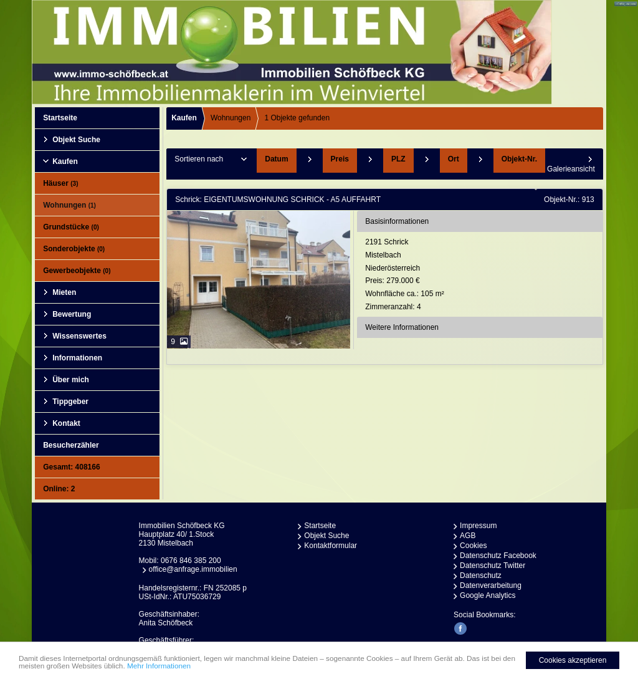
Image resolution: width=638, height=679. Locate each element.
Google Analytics (487, 595)
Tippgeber (70, 401)
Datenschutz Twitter (492, 565)
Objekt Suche (76, 139)
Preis (340, 159)
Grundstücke (71, 227)
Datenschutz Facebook (498, 555)
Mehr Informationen (176, 669)
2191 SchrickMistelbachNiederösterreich (482, 276)
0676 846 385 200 (191, 560)
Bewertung (71, 314)
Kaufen (65, 161)
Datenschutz (481, 575)
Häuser (60, 183)
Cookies (473, 545)
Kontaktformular (330, 545)
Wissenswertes (79, 336)
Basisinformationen (397, 221)
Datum (276, 159)
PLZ (398, 159)
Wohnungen (69, 205)
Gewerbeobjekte (76, 270)
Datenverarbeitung (490, 585)
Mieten (64, 292)
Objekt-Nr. (519, 159)
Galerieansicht (571, 169)
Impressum (478, 525)
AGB (467, 535)
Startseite (60, 117)
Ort (453, 159)
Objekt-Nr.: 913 (569, 199)
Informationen (77, 358)
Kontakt (66, 423)
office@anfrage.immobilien (193, 569)
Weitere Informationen (402, 327)
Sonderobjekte (74, 248)
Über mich (70, 379)
